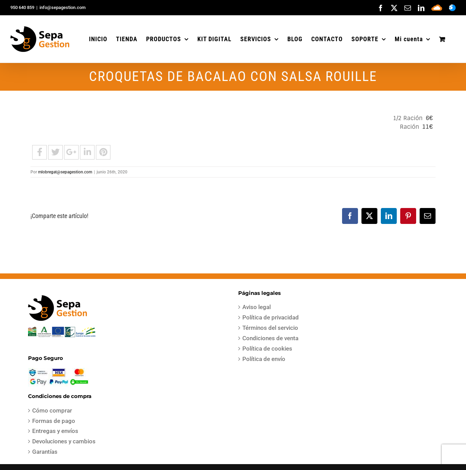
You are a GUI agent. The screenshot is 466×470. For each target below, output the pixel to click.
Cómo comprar (52, 410)
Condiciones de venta (270, 338)
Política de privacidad (270, 317)
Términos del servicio (270, 327)
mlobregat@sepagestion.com (65, 172)
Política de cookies (267, 348)
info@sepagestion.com (62, 7)
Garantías (44, 451)
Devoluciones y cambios (64, 441)
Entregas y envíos (55, 430)
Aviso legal (256, 307)
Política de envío (263, 358)
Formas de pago (53, 420)
